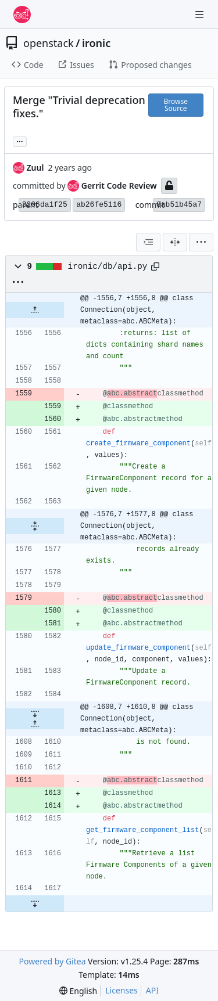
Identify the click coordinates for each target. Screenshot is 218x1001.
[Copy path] (155, 266)
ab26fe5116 (98, 204)
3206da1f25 (44, 204)
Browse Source (176, 104)
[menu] (201, 242)
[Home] (22, 14)
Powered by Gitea (52, 961)
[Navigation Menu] (200, 14)
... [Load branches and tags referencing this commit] (19, 140)
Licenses (121, 990)
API (152, 990)
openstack (48, 43)
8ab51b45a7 (179, 204)
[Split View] (175, 242)
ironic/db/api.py (108, 266)
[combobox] (148, 242)
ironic (96, 43)
